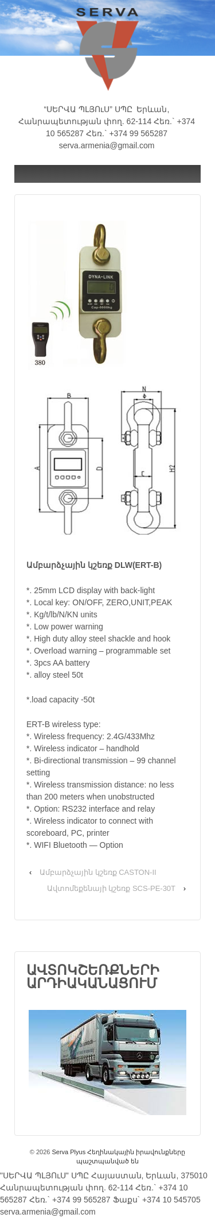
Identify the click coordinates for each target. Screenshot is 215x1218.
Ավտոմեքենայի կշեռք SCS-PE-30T (111, 888)
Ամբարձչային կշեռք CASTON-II (98, 872)
